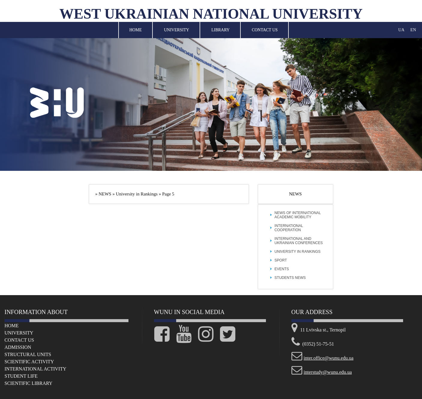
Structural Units (28, 354)
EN (413, 30)
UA (401, 30)
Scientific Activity (29, 361)
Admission (18, 347)
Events (282, 269)
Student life (21, 376)
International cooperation (289, 228)
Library (220, 30)
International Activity (35, 368)
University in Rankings (298, 251)
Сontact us (19, 340)
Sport (281, 260)
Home (135, 30)
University (176, 30)
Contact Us (265, 30)
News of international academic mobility (298, 215)
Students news (290, 278)
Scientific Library (29, 383)
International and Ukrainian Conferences (299, 241)
